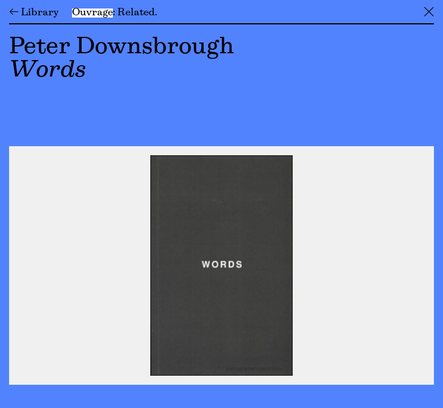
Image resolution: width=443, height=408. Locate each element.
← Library (33, 13)
